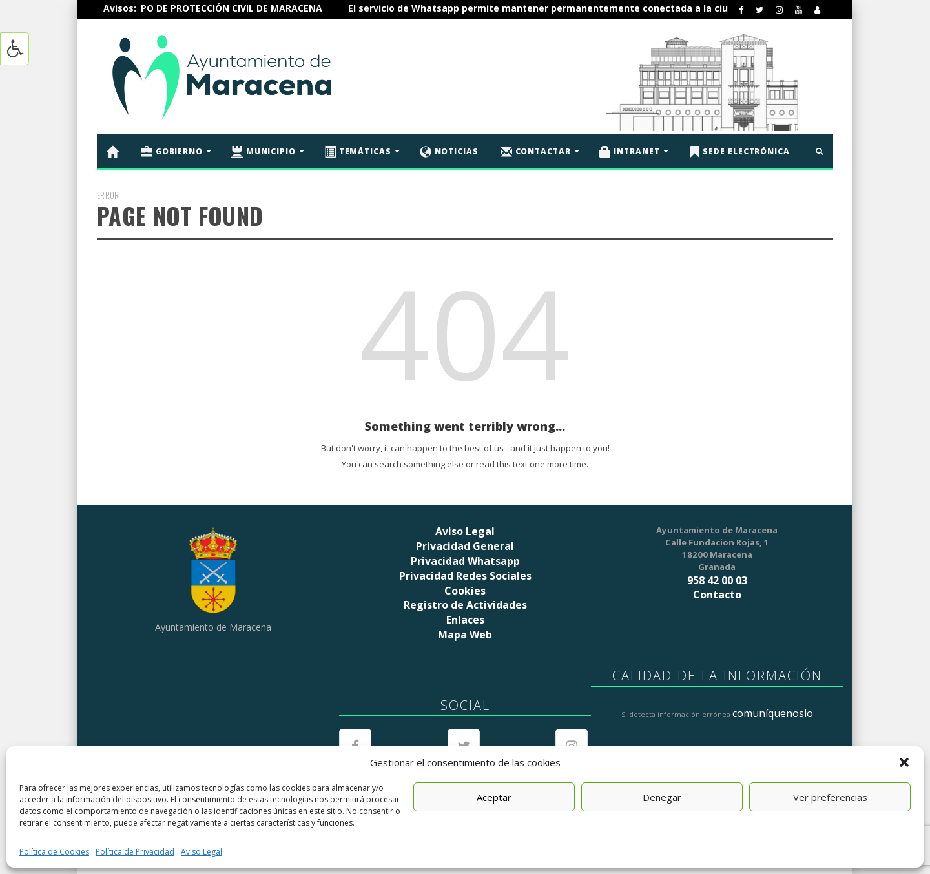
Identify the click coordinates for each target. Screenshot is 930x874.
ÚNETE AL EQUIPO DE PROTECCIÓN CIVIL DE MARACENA (226, 8)
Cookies (465, 591)
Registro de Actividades (465, 605)
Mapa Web (465, 634)
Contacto (717, 594)
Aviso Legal (201, 851)
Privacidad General (465, 546)
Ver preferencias (830, 797)
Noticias (449, 152)
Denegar (662, 797)
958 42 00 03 (717, 580)
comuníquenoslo (772, 713)
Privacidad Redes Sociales (465, 576)
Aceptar (494, 797)
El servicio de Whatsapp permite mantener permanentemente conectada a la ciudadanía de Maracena (617, 8)
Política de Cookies (54, 851)
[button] (904, 762)
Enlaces (465, 620)
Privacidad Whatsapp (465, 561)
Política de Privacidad (135, 851)
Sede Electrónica (739, 152)
